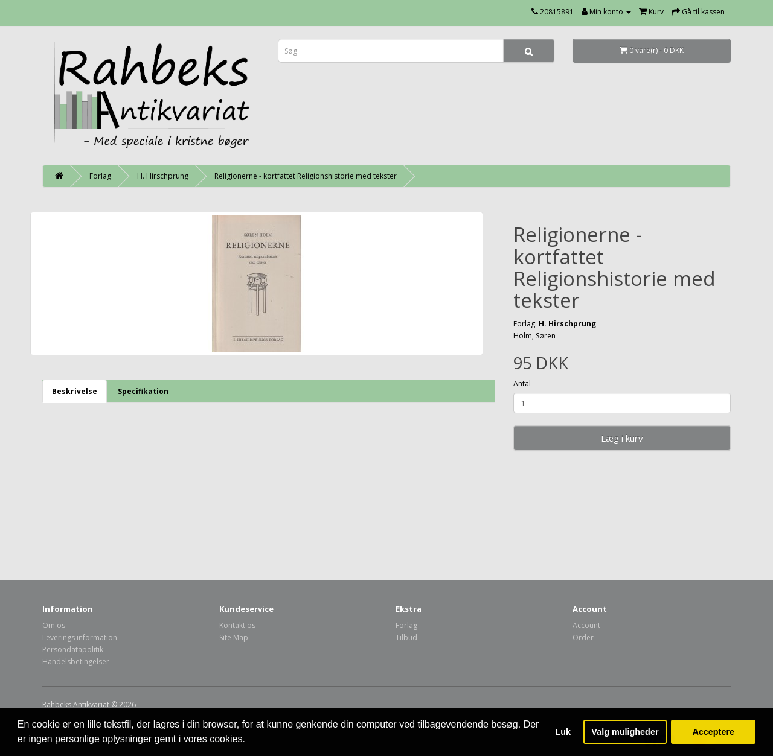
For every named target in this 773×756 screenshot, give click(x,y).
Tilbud (406, 637)
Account (586, 625)
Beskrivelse (74, 391)
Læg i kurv (622, 438)
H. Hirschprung (162, 176)
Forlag (100, 176)
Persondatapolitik (72, 649)
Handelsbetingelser (75, 661)
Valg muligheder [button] (624, 732)
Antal (522, 383)
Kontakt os (237, 625)
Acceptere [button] (713, 732)
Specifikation (143, 391)
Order (583, 637)
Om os (53, 625)
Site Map (233, 637)
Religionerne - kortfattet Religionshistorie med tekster (305, 176)
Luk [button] (563, 732)
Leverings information (79, 637)
